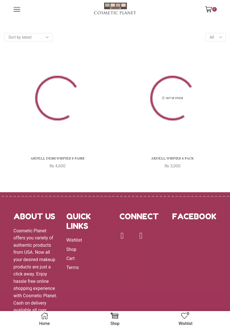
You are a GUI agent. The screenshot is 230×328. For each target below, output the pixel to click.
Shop (71, 249)
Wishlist (74, 240)
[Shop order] (28, 37)
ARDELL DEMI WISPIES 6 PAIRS (57, 158)
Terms (72, 267)
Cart (70, 258)
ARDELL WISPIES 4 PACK (172, 158)
